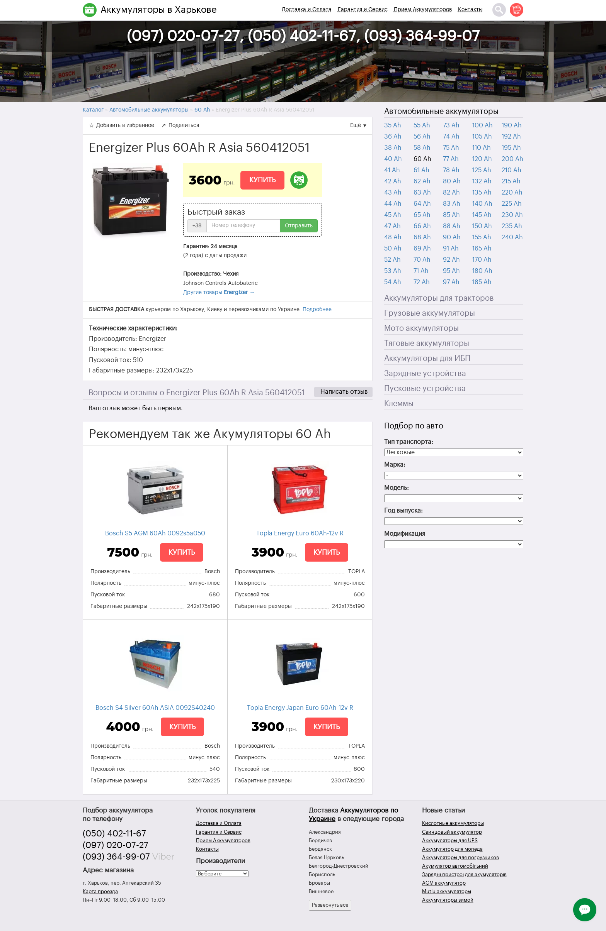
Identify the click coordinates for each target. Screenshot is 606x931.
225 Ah (512, 204)
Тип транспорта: (408, 442)
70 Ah (422, 260)
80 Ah (452, 181)
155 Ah (481, 237)
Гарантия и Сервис (363, 9)
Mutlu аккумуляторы (446, 891)
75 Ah (451, 148)
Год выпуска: (403, 511)
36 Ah (393, 137)
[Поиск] (499, 10)
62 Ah (422, 181)
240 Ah (512, 237)
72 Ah (422, 282)
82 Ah (451, 193)
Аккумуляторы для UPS (450, 840)
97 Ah (451, 282)
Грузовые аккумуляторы (429, 313)
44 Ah (393, 204)
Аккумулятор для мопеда (452, 848)
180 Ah (482, 271)
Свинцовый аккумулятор (452, 832)
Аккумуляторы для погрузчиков (460, 857)
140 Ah (482, 204)
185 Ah (482, 282)
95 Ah (451, 271)
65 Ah (422, 215)
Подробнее (317, 309)
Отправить (299, 226)
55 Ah (422, 125)
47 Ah (392, 226)
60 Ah (422, 159)
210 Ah (511, 170)
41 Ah (392, 170)
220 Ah (512, 193)
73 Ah (451, 125)
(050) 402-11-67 (114, 833)
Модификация (404, 534)
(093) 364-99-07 (116, 857)
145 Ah (482, 215)
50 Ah (393, 248)
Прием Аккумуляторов (423, 9)
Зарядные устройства (425, 373)
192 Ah (511, 137)
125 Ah (481, 170)
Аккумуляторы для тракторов (439, 298)
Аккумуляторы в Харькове (158, 9)
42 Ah (392, 181)
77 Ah (451, 159)
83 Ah (451, 204)
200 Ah (512, 159)
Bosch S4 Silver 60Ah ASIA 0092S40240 (155, 708)
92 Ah (451, 260)
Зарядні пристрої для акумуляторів (464, 874)
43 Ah (393, 193)
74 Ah (451, 137)
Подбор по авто (413, 426)
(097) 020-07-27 (115, 845)
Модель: (396, 488)
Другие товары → (219, 292)
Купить (262, 179)
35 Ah (392, 125)
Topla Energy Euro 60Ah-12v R (300, 533)
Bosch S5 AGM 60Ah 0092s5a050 (155, 533)
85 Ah (451, 215)
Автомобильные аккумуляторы (441, 111)
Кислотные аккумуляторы (453, 823)
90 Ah (452, 237)
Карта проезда (100, 891)
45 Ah (392, 215)
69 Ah (422, 248)
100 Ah (482, 125)
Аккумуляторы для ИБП (427, 358)
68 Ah (422, 237)
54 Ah (392, 282)
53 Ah (392, 271)
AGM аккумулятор (444, 882)
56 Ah (422, 137)
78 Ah (451, 170)
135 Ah (482, 193)
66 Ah (422, 226)
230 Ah (512, 215)
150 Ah (482, 226)
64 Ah (422, 204)
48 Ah (393, 237)
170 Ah (482, 260)
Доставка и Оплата (307, 9)
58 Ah (422, 148)
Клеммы (399, 404)
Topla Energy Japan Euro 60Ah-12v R (300, 708)
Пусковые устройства (425, 389)
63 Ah (422, 193)
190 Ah (512, 125)
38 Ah (393, 148)
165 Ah (482, 248)
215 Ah (511, 181)
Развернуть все (330, 904)
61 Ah (421, 170)
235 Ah (512, 226)
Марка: (394, 465)
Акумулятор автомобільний (455, 865)
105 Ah (482, 137)
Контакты (470, 9)
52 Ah (392, 260)
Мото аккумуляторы (421, 328)
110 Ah (481, 148)
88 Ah (451, 226)
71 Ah (421, 271)
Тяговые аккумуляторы (426, 343)
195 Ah (511, 148)
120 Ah (482, 159)
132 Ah (482, 181)
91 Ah (451, 248)
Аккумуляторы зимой (447, 899)
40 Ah (393, 159)
